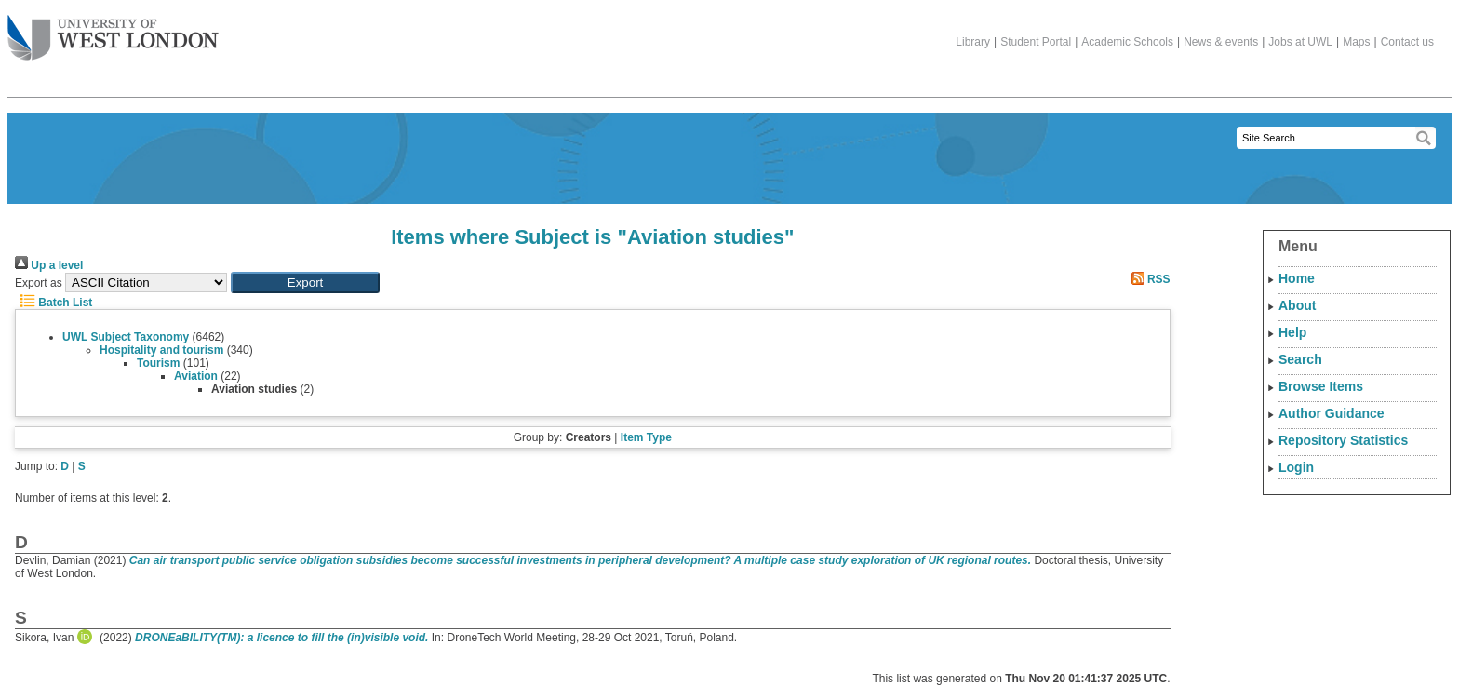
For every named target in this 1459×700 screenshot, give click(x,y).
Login (1296, 467)
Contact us (1407, 41)
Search (1300, 359)
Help (1292, 332)
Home (1296, 278)
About (1297, 305)
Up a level (49, 265)
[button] (305, 282)
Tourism (158, 363)
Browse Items (1320, 386)
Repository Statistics (1343, 440)
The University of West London (113, 30)
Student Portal (1035, 41)
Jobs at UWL (1300, 41)
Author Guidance (1331, 413)
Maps (1356, 41)
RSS (1148, 279)
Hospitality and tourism (161, 350)
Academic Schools (1127, 41)
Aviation (196, 376)
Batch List (53, 302)
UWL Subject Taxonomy (125, 336)
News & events (1221, 41)
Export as (38, 282)
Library (973, 41)
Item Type (646, 437)
